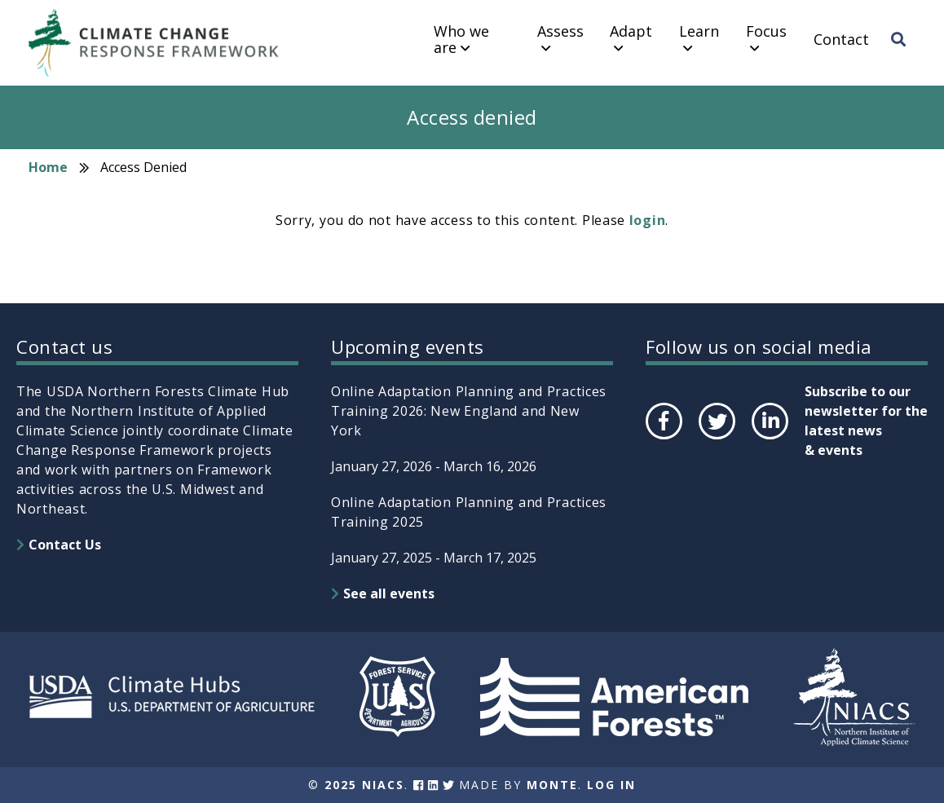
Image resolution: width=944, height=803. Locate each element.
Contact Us (65, 545)
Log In (611, 784)
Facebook (662, 438)
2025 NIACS (364, 784)
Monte (552, 784)
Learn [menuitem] (699, 32)
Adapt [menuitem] (631, 32)
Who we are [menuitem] (461, 40)
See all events (389, 593)
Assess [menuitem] (560, 32)
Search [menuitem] (903, 54)
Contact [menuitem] (841, 40)
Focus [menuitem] (766, 32)
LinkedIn (768, 438)
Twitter (716, 438)
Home (48, 167)
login (647, 220)
